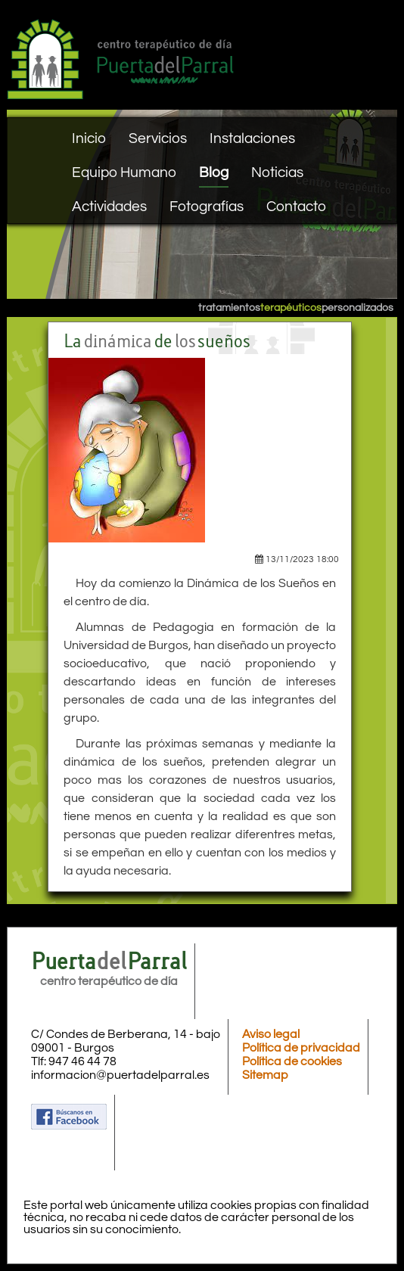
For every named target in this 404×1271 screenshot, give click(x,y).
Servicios (158, 138)
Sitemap (265, 1075)
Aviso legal (271, 1034)
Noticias (277, 172)
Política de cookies (292, 1061)
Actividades (109, 206)
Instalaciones (252, 138)
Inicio (89, 138)
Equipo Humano (124, 172)
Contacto (296, 206)
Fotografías (206, 206)
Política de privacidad (301, 1048)
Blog (213, 172)
